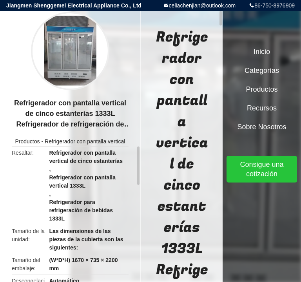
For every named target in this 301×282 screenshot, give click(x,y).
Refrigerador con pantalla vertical (85, 141)
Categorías (262, 70)
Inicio (262, 52)
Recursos (262, 108)
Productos (27, 141)
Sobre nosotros (261, 127)
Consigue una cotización (261, 169)
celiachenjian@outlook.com (202, 5)
